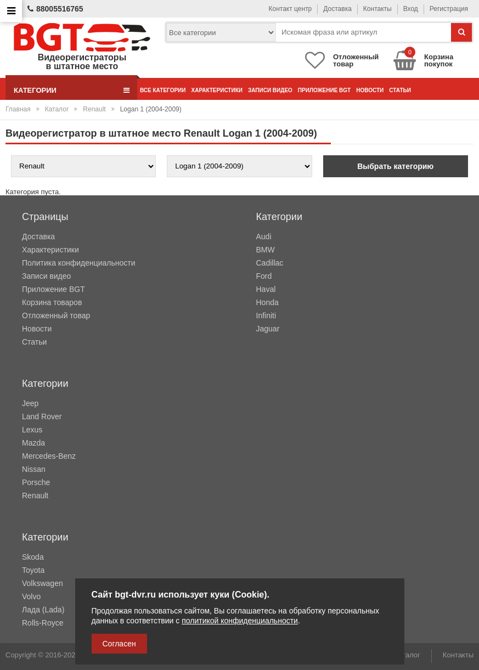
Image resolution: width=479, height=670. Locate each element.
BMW (265, 250)
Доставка (337, 9)
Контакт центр (290, 9)
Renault (94, 109)
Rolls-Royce (42, 623)
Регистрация (449, 9)
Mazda (33, 443)
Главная (18, 109)
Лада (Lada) (43, 609)
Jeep (30, 403)
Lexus (32, 429)
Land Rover (41, 416)
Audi (264, 236)
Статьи (400, 90)
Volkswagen (42, 583)
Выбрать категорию (395, 166)
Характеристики (216, 90)
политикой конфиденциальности (240, 620)
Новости (370, 90)
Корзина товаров (52, 302)
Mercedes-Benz (49, 456)
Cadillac (270, 263)
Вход (410, 9)
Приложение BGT (324, 90)
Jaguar (268, 329)
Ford (264, 276)
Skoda (33, 557)
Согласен (119, 643)
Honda (267, 302)
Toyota (33, 570)
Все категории (162, 90)
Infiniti (266, 315)
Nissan (34, 469)
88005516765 (55, 8)
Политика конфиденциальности (79, 262)
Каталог (57, 109)
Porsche (36, 482)
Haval (266, 289)
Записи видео (270, 90)
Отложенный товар (56, 315)
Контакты (377, 9)
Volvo (31, 596)
